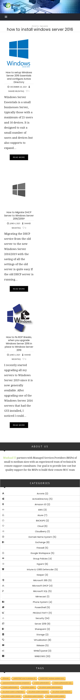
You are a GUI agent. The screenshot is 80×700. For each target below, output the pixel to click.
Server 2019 (40, 623)
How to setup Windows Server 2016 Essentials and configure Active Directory (19, 77)
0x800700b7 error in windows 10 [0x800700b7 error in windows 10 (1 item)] (24, 678)
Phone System (40, 602)
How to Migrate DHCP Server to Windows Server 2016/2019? (19, 215)
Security (40, 618)
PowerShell (40, 607)
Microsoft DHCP (40, 585)
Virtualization (40, 640)
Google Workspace (40, 553)
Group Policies (40, 558)
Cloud (40, 526)
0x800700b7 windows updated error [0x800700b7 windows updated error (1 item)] (52, 678)
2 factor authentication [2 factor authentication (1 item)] (41, 683)
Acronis (40, 493)
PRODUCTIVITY (40, 612)
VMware (40, 645)
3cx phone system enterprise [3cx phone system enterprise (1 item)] (38, 692)
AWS (40, 509)
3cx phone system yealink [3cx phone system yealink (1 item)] (55, 696)
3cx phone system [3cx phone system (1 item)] (28, 687)
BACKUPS (40, 520)
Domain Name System (40, 536)
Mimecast (41, 596)
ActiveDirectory (40, 499)
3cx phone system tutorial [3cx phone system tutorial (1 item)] (33, 696)
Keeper (40, 575)
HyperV (40, 564)
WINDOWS (40, 656)
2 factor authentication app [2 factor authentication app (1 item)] (63, 683)
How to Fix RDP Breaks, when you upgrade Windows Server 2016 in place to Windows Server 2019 (19, 344)
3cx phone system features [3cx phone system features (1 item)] (61, 692)
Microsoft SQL (40, 591)
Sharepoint (40, 629)
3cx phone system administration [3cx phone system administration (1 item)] (50, 687)
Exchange (40, 542)
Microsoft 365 (40, 580)
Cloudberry (40, 531)
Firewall (40, 547)
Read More (19, 157)
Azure (40, 515)
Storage (40, 634)
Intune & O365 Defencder (40, 569)
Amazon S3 (40, 504)
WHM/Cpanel (40, 650)
